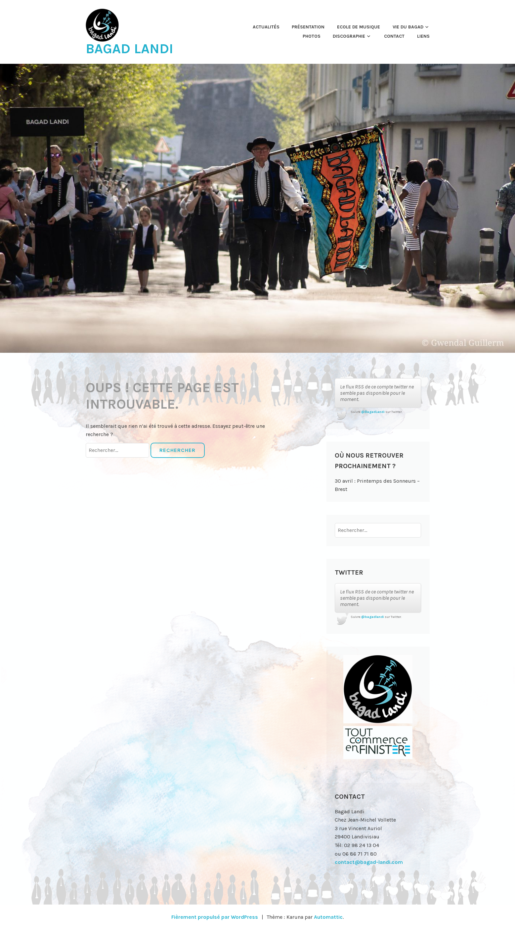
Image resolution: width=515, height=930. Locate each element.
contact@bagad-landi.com (369, 862)
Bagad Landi (129, 48)
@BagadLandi (373, 412)
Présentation (308, 27)
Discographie (349, 36)
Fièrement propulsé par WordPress (214, 917)
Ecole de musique (358, 27)
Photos (312, 36)
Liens (423, 36)
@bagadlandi (372, 617)
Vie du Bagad (408, 27)
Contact (394, 36)
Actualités (266, 27)
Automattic (328, 917)
